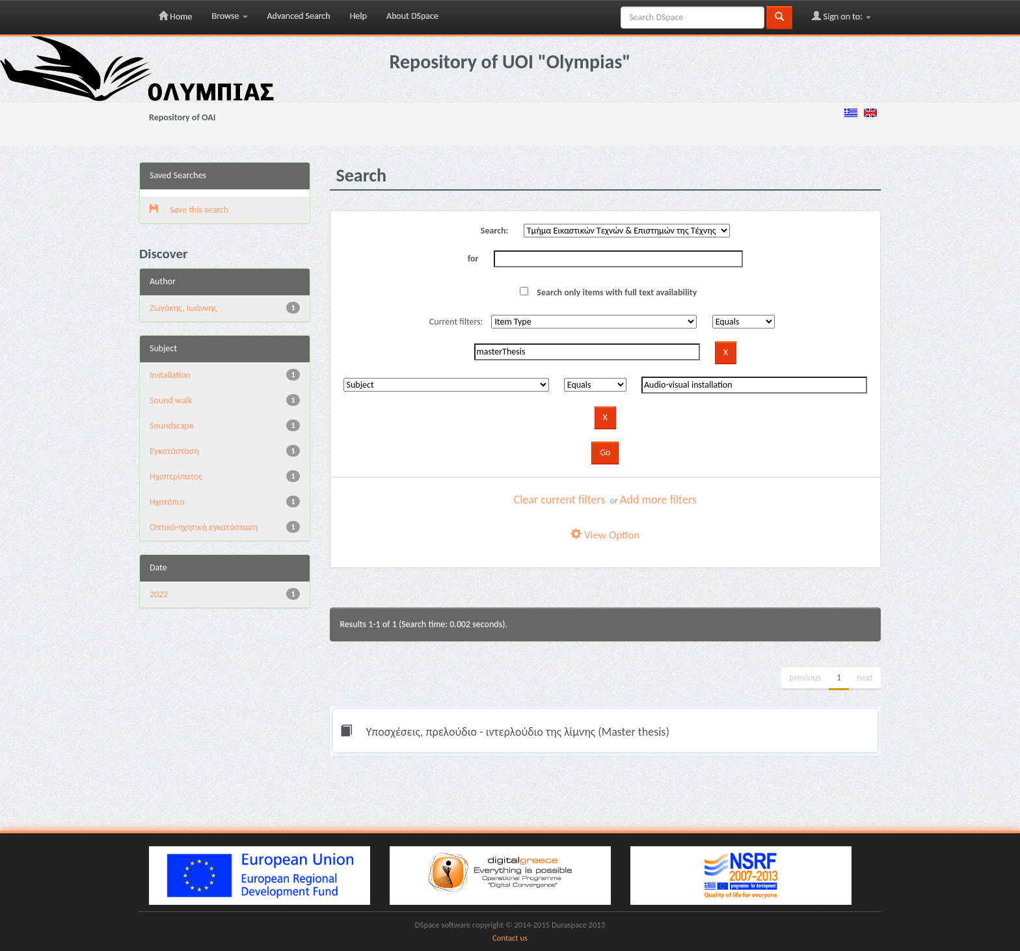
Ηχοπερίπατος (176, 476)
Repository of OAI (182, 117)
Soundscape (172, 425)
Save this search (189, 209)
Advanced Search (298, 15)
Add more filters (658, 499)
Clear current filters (560, 499)
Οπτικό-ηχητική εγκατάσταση (204, 527)
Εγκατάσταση (174, 451)
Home (175, 16)
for (473, 258)
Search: (495, 230)
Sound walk (171, 400)
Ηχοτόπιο (167, 501)
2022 (159, 594)
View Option (604, 535)
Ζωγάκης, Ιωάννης (183, 308)
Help (358, 15)
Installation (170, 375)
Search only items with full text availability (608, 292)
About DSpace (412, 15)
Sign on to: (841, 16)
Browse (229, 15)
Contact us (510, 938)
